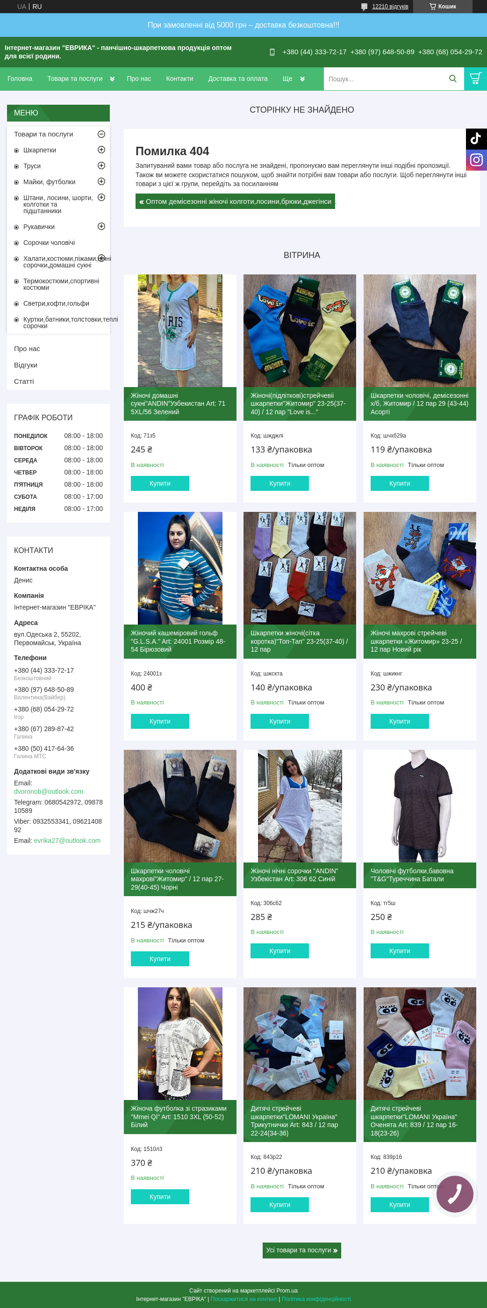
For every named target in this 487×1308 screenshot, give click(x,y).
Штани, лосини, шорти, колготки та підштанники (58, 204)
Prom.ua (287, 1290)
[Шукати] (452, 78)
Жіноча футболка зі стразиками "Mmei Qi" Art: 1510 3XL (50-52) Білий (179, 1116)
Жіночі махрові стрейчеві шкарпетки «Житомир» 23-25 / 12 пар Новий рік (416, 641)
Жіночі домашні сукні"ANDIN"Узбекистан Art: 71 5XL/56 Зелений (178, 404)
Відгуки (25, 365)
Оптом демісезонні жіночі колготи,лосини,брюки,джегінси (238, 201)
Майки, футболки (49, 182)
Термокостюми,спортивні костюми (61, 284)
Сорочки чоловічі (49, 242)
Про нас (139, 78)
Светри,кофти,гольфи (56, 303)
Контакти (179, 78)
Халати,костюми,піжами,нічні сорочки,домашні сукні (66, 262)
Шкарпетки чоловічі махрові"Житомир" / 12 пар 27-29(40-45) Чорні (177, 879)
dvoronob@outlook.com (48, 791)
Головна (19, 78)
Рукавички (39, 226)
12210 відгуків (390, 6)
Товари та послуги (74, 78)
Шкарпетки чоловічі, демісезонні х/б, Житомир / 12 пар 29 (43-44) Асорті (419, 404)
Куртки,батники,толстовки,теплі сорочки (66, 323)
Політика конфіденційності (316, 1299)
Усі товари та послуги (298, 1250)
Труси (32, 166)
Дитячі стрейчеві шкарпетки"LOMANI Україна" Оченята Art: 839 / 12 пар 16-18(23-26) (414, 1121)
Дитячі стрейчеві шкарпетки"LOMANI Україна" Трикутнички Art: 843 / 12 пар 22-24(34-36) (294, 1121)
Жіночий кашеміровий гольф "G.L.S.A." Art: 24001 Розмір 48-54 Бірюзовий (178, 641)
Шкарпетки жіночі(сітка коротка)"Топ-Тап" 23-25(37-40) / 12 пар (299, 641)
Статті (24, 381)
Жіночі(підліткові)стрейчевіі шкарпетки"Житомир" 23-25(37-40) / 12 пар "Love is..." (298, 404)
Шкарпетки (39, 150)
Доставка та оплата (238, 78)
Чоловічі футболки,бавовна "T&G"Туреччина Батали (412, 875)
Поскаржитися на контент (244, 1299)
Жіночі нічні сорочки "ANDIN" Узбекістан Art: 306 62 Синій (294, 875)
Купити (160, 483)
